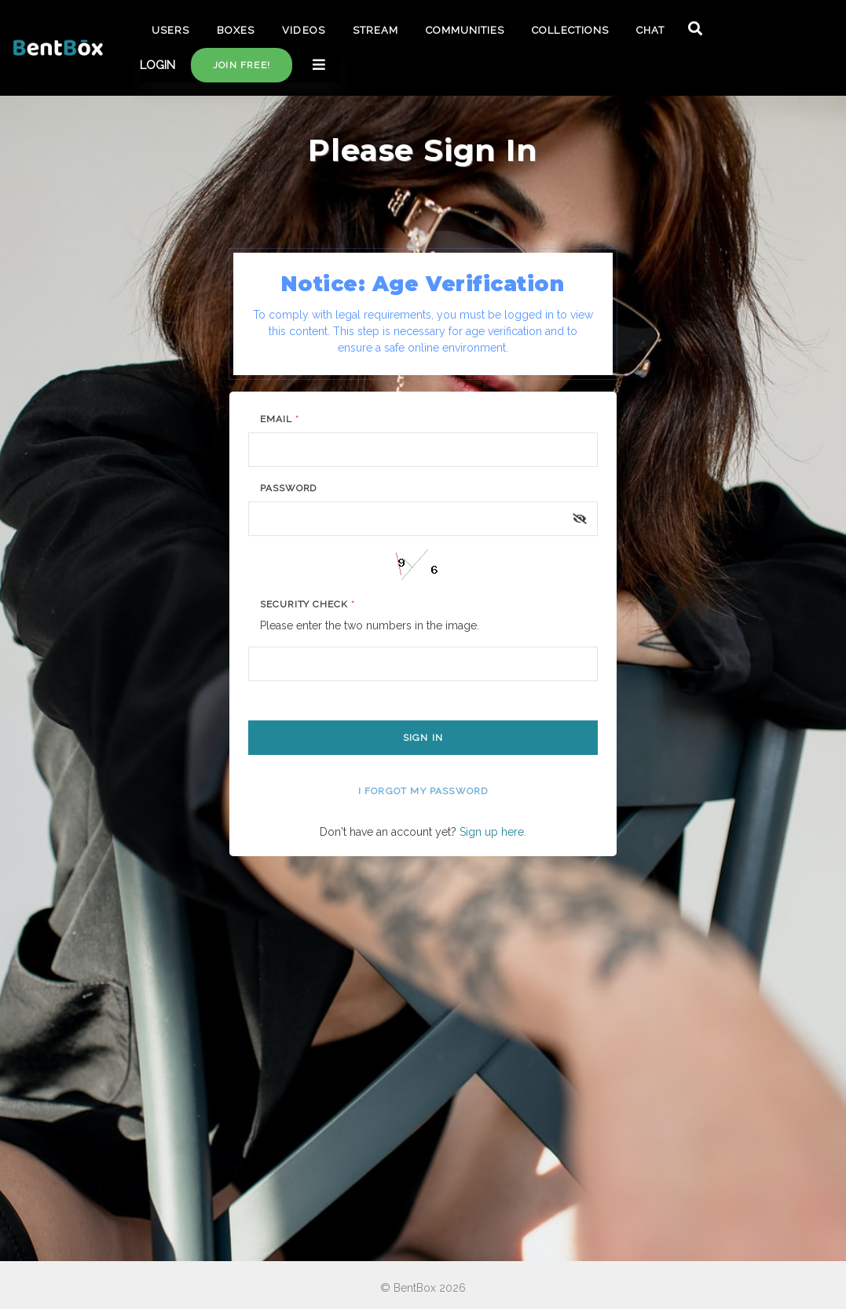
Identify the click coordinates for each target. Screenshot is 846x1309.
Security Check (307, 604)
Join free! (241, 65)
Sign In (423, 737)
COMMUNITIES (465, 30)
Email (279, 419)
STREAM (375, 30)
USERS (170, 30)
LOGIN (157, 65)
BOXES (236, 30)
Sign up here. (493, 832)
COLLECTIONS (570, 30)
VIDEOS (303, 30)
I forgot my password (423, 791)
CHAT (650, 30)
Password (288, 488)
